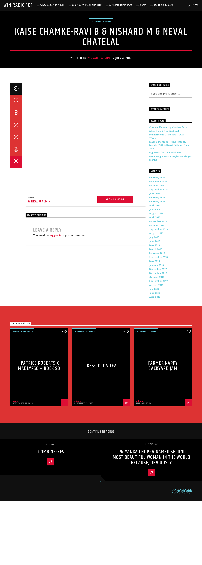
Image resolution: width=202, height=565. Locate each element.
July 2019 (154, 300)
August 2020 (156, 277)
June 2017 (154, 356)
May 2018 (154, 324)
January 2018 (156, 328)
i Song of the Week (101, 53)
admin (15, 464)
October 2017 (156, 340)
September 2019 (158, 293)
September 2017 (158, 344)
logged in (56, 299)
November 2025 (158, 245)
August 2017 (156, 348)
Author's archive (115, 263)
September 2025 (158, 253)
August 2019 (156, 297)
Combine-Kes (51, 516)
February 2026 (157, 241)
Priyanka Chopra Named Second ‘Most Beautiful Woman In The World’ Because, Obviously (151, 521)
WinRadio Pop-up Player (52, 5)
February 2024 (157, 265)
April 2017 (154, 360)
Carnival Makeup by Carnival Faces (168, 190)
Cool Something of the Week (87, 5)
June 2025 (154, 257)
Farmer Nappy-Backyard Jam (163, 429)
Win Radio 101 (18, 5)
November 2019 (158, 285)
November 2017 (158, 336)
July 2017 (154, 352)
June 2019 (154, 304)
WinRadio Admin (98, 90)
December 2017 (158, 332)
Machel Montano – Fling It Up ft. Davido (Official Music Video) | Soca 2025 (169, 209)
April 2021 (154, 269)
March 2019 (155, 313)
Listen (193, 5)
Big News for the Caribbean (165, 216)
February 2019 (157, 316)
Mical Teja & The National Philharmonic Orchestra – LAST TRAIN (166, 198)
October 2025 (156, 249)
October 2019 (156, 289)
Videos (143, 5)
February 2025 (157, 261)
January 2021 (156, 273)
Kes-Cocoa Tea (102, 430)
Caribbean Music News (120, 5)
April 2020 (154, 281)
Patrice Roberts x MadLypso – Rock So (39, 429)
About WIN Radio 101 (164, 5)
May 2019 (154, 309)
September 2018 (158, 320)
